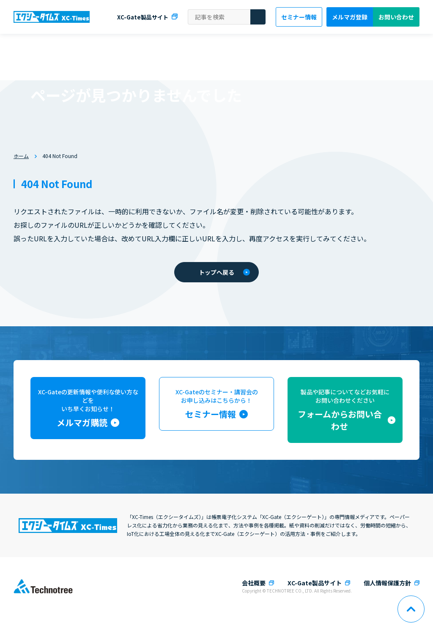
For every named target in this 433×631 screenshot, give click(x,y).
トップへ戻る (224, 272)
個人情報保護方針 (387, 583)
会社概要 (254, 583)
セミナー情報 (299, 17)
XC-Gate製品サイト (142, 17)
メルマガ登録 (349, 17)
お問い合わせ (396, 17)
